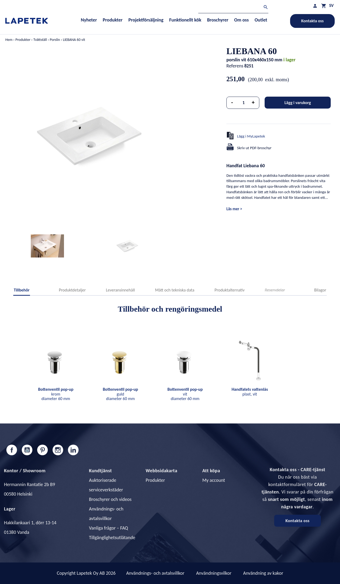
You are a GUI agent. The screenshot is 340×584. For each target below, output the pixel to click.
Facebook (11, 450)
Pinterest (42, 450)
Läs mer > (234, 209)
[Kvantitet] (243, 102)
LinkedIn (73, 450)
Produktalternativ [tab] (229, 290)
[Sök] (233, 7)
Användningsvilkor (213, 573)
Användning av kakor (263, 573)
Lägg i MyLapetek (251, 136)
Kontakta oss (312, 20)
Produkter (155, 480)
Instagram (58, 450)
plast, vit (249, 392)
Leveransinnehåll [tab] (120, 290)
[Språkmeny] (331, 5)
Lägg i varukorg (298, 102)
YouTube (27, 450)
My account (213, 480)
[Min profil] (315, 5)
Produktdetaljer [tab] (72, 290)
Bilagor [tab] (320, 290)
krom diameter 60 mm (56, 394)
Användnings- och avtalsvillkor (155, 573)
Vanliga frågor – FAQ (108, 528)
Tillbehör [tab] (21, 290)
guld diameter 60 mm (120, 394)
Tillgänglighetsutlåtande (112, 537)
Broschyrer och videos (110, 499)
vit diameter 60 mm (185, 394)
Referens (234, 65)
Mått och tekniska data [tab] (174, 290)
